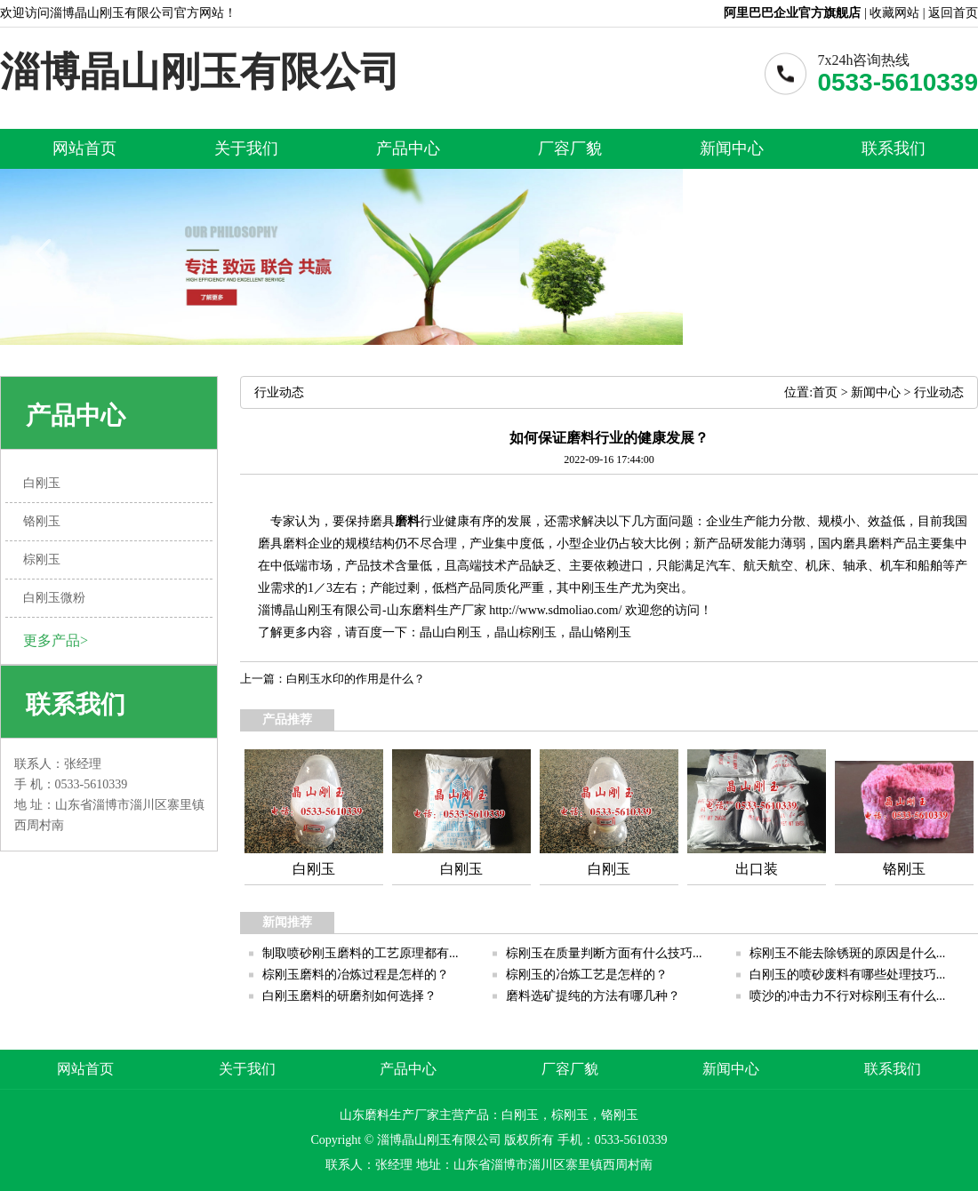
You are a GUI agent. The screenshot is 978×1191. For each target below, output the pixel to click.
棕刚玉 (538, 632)
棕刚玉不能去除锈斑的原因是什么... (848, 953)
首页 (825, 392)
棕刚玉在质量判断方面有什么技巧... (604, 953)
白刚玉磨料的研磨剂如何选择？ (349, 996)
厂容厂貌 (570, 148)
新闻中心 (732, 148)
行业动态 (939, 392)
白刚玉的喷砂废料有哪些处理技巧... (848, 974)
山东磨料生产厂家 (436, 610)
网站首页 (84, 148)
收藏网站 (894, 13)
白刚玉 (463, 632)
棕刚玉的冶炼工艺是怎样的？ (587, 974)
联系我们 (894, 148)
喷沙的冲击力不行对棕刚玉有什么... (848, 996)
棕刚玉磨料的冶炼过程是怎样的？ (355, 974)
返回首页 (953, 13)
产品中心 (408, 148)
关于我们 (246, 148)
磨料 (407, 521)
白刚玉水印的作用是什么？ (355, 678)
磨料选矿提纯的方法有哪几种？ (593, 996)
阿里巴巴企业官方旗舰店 (792, 13)
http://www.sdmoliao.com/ (555, 610)
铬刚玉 (612, 632)
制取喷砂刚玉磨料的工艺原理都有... (360, 953)
